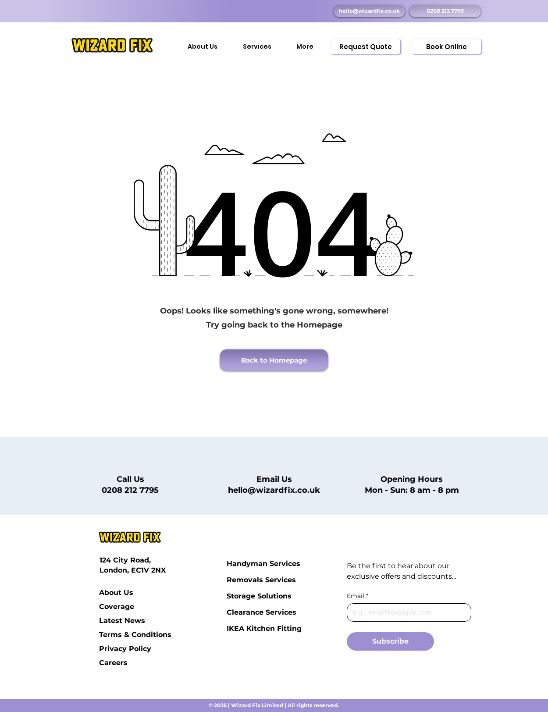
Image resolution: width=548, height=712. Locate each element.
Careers (113, 663)
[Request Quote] (365, 46)
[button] (257, 42)
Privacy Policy (120, 648)
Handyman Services (248, 563)
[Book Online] (446, 46)
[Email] (406, 612)
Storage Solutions (248, 596)
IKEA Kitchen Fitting (248, 628)
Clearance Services (248, 612)
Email (357, 596)
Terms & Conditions (120, 634)
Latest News (120, 620)
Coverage (116, 606)
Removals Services (248, 580)
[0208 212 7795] (445, 11)
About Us (116, 592)
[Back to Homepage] (274, 360)
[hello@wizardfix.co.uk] (369, 11)
